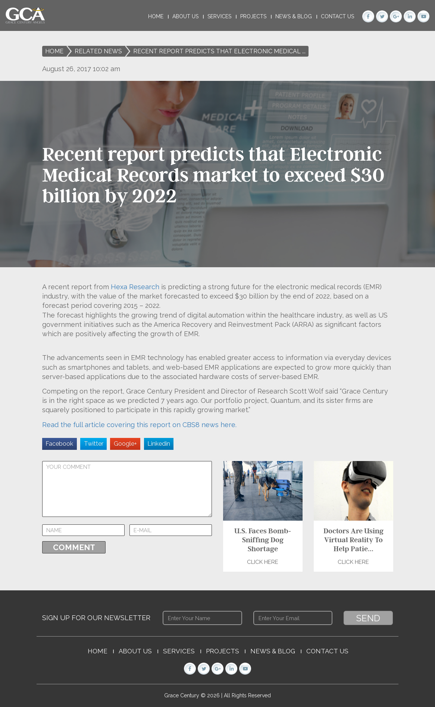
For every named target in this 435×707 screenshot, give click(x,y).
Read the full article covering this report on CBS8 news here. (139, 425)
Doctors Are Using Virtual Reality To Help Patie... (353, 539)
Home (155, 16)
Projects (253, 16)
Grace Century (182, 695)
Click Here (262, 562)
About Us (185, 16)
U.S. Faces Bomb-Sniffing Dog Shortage (262, 539)
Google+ (125, 443)
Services (219, 16)
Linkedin (158, 443)
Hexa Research (135, 287)
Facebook (59, 443)
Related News (98, 51)
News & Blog (293, 16)
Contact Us (337, 16)
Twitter (93, 443)
